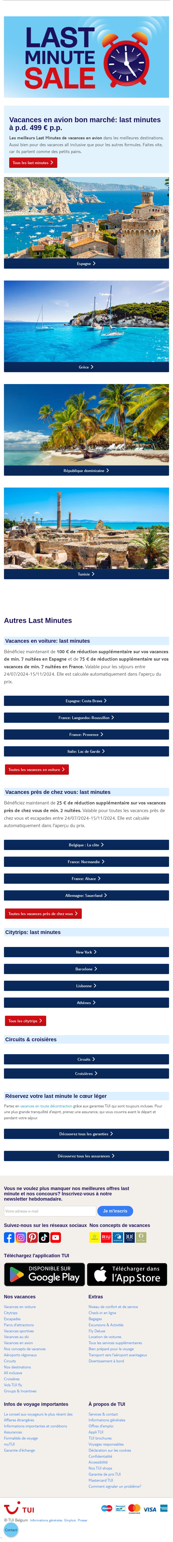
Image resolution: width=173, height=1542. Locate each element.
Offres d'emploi (101, 1425)
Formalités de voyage (21, 1438)
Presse (82, 1520)
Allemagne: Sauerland (83, 895)
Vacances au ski (16, 1336)
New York (84, 952)
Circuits (84, 1059)
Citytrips (10, 1312)
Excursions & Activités (106, 1324)
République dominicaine (84, 470)
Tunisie (84, 574)
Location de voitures (105, 1336)
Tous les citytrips (22, 1020)
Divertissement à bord (106, 1360)
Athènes (84, 1002)
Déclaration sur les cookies (110, 1450)
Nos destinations (17, 1366)
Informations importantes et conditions (35, 1425)
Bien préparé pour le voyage (111, 1348)
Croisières (84, 1073)
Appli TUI (96, 1432)
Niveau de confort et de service (113, 1306)
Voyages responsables (106, 1444)
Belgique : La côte (84, 844)
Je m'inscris (115, 1211)
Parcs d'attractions (19, 1324)
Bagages (95, 1318)
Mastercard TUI (101, 1480)
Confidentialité (100, 1456)
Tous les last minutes (31, 162)
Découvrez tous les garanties (83, 1133)
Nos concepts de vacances (25, 1348)
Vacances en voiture (20, 1306)
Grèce (84, 367)
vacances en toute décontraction (46, 1105)
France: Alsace (84, 878)
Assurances (13, 1432)
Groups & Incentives (20, 1390)
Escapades (12, 1318)
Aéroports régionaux (20, 1354)
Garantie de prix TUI (105, 1474)
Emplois (70, 1520)
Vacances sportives (19, 1330)
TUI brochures (100, 1438)
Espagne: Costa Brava (84, 700)
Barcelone (84, 968)
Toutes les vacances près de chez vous (40, 913)
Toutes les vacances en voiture (34, 769)
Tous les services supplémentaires (115, 1342)
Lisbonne (84, 985)
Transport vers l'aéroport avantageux (118, 1354)
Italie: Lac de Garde (84, 751)
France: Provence (84, 734)
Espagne (84, 263)
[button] (11, 1530)
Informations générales (107, 1419)
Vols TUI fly (13, 1384)
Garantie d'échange (19, 1450)
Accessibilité (98, 1462)
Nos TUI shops (100, 1468)
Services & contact (103, 1414)
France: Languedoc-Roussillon (84, 717)
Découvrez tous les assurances (84, 1155)
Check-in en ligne (102, 1312)
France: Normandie (84, 861)
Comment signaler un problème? (115, 1486)
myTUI (9, 1444)
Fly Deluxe (97, 1330)
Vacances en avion (18, 1342)
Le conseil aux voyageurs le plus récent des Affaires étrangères (38, 1417)
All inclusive (13, 1372)
